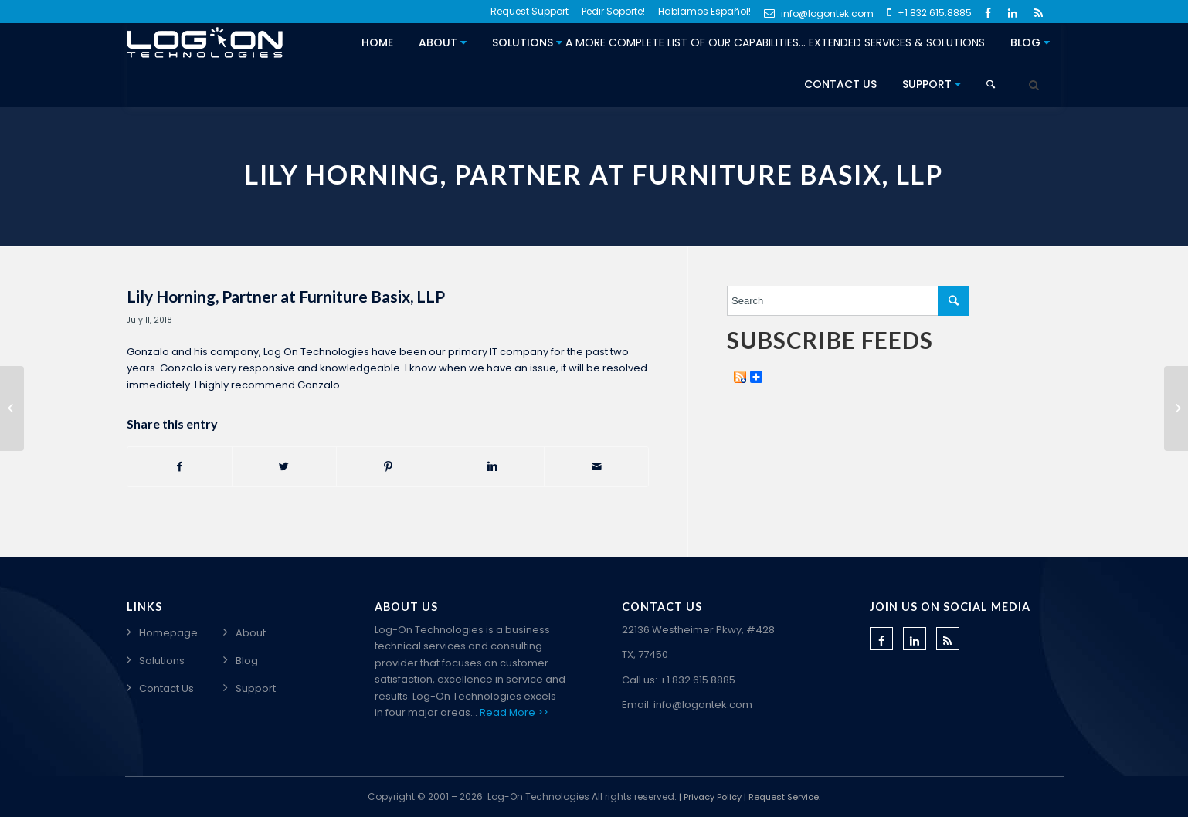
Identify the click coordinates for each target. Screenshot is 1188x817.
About (443, 42)
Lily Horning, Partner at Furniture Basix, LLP (286, 296)
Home (377, 42)
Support (931, 84)
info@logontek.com (819, 13)
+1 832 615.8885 (929, 12)
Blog (1030, 42)
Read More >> (514, 712)
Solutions (738, 42)
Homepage (168, 632)
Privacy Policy (713, 797)
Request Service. (784, 797)
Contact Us (840, 84)
